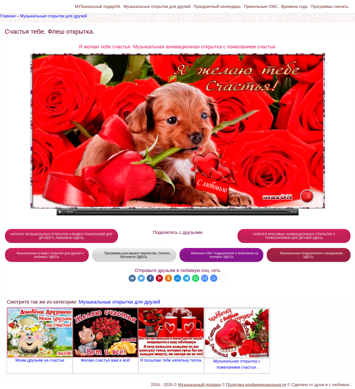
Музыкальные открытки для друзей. (157, 6)
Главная (8, 16)
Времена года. (295, 6)
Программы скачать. (330, 6)
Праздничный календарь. (218, 6)
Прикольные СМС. (261, 6)
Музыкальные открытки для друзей (53, 16)
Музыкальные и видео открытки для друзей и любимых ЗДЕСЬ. (47, 255)
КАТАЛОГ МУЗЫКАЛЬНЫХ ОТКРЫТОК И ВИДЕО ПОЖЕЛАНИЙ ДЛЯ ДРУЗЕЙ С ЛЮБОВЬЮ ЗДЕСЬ (61, 236)
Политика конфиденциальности (256, 384)
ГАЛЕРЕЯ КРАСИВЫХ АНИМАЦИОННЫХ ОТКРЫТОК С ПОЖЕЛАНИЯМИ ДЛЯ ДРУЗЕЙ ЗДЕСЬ (294, 236)
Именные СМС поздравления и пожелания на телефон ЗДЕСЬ (221, 255)
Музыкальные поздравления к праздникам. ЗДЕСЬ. (308, 255)
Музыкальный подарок (199, 384)
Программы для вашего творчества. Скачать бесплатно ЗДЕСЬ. (134, 255)
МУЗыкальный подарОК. (98, 6)
